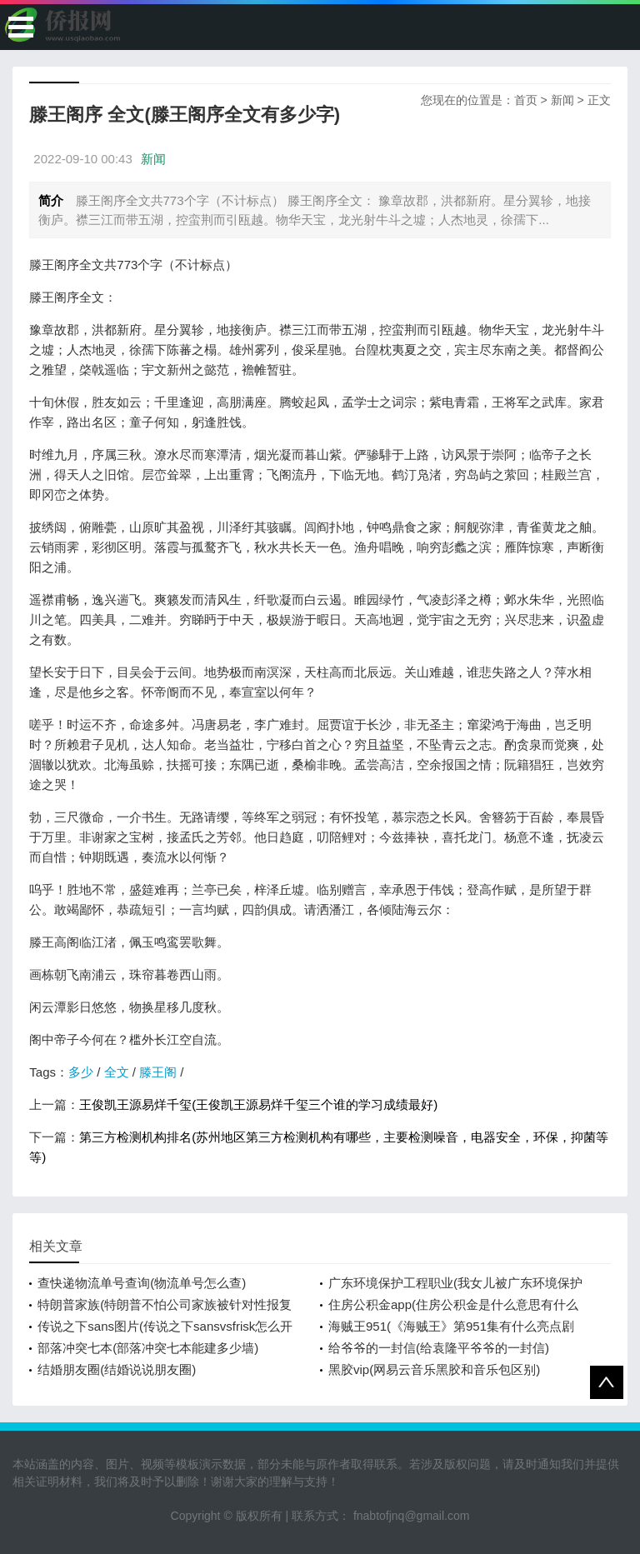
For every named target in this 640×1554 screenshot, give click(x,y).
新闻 (562, 100)
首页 (526, 100)
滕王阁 (158, 1072)
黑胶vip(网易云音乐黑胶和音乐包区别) (434, 1369)
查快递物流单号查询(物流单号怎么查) (142, 1283)
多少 (80, 1072)
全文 (116, 1072)
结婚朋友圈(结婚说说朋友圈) (117, 1369)
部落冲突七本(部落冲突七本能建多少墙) (148, 1348)
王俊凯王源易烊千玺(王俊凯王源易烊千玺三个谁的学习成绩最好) (258, 1104)
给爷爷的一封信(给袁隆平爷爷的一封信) (438, 1348)
